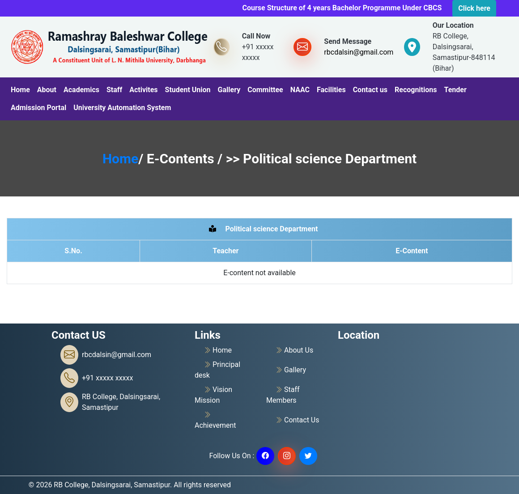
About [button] (46, 89)
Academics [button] (81, 89)
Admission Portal (38, 107)
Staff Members (283, 394)
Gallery (229, 89)
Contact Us (297, 420)
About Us (294, 350)
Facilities (331, 89)
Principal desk (217, 369)
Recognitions (416, 89)
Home (20, 89)
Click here (474, 8)
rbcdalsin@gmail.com (358, 52)
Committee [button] (265, 89)
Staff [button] (114, 89)
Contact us (370, 89)
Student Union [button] (188, 89)
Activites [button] (143, 89)
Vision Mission (213, 394)
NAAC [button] (300, 89)
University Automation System (122, 107)
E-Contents (182, 158)
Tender (455, 89)
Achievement (215, 419)
